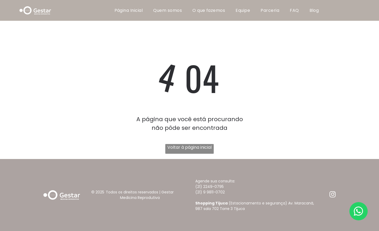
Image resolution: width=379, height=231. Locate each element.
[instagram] (332, 195)
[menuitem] (128, 10)
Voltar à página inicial (189, 147)
